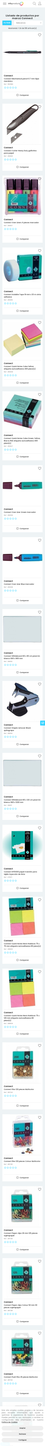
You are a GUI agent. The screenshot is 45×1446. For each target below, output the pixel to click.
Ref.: (6, 84)
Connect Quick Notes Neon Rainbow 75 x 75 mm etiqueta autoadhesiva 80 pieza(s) (22, 944)
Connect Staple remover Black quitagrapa (17, 729)
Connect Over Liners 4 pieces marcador (21, 222)
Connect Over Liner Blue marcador (19, 584)
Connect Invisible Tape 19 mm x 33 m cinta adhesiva (22, 295)
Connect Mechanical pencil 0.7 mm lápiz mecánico (21, 80)
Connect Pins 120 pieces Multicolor (19, 1089)
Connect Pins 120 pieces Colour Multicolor (22, 1161)
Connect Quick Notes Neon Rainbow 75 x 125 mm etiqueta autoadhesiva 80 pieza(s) (21, 1018)
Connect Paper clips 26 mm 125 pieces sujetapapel (21, 1234)
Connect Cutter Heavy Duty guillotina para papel (20, 151)
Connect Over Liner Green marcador (20, 512)
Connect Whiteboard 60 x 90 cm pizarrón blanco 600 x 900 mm (22, 657)
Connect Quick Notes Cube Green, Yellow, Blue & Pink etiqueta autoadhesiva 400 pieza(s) (22, 440)
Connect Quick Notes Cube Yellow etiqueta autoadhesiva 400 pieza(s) (20, 367)
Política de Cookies (10, 1422)
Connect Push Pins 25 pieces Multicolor (21, 1377)
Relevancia (28, 23)
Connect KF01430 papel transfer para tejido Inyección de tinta (20, 873)
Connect (8, 75)
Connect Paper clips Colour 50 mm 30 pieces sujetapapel (20, 1306)
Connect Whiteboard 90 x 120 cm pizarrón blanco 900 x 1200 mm (22, 801)
